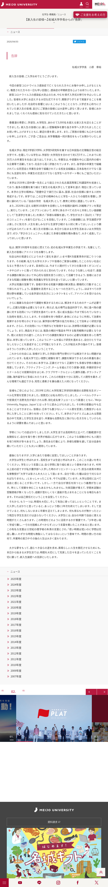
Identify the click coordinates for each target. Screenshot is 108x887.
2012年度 (16, 653)
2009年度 (16, 671)
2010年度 (16, 665)
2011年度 (16, 659)
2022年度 (16, 596)
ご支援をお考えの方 (90, 15)
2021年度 (16, 602)
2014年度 (16, 642)
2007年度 (16, 676)
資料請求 (54, 822)
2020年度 (16, 607)
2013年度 (16, 648)
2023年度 (16, 590)
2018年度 (16, 619)
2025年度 (16, 579)
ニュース (15, 32)
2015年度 (16, 636)
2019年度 (16, 613)
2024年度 (16, 584)
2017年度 (16, 625)
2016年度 (16, 630)
